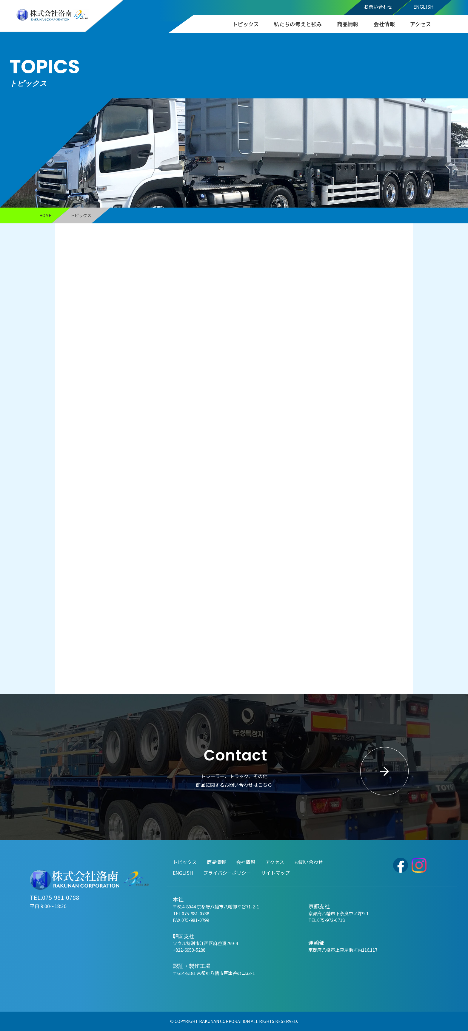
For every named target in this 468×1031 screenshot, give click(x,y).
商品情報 (347, 24)
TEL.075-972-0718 (326, 920)
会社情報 (384, 24)
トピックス (245, 24)
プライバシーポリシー (227, 872)
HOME (45, 215)
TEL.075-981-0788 (54, 897)
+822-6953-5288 (189, 950)
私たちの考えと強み (298, 24)
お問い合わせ (378, 6)
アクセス (420, 24)
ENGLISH (423, 6)
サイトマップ (275, 872)
